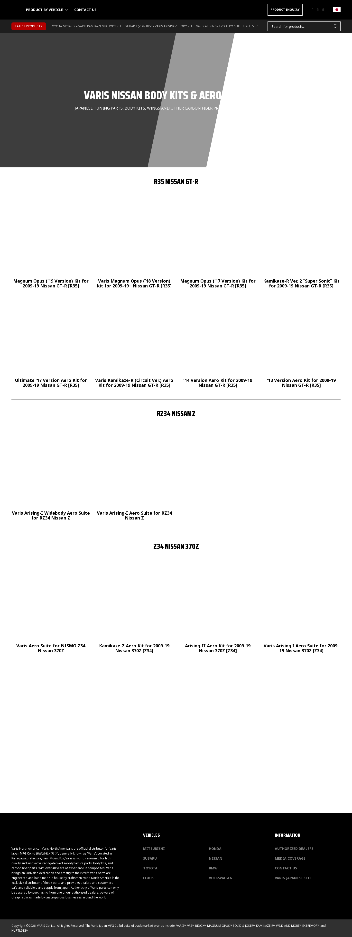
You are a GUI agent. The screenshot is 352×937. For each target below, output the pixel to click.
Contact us (85, 9)
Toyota (150, 868)
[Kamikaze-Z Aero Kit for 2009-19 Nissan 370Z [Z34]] (134, 607)
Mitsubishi (154, 848)
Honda (215, 848)
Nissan (215, 858)
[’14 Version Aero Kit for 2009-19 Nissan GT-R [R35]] (217, 342)
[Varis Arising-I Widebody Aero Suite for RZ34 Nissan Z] (50, 475)
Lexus (148, 878)
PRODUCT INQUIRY (285, 10)
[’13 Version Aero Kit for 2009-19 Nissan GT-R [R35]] (301, 342)
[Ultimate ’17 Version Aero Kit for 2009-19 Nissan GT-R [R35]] (50, 342)
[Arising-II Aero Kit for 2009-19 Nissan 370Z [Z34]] (217, 607)
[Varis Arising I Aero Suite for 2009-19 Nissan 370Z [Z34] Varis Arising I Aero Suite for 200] (301, 607)
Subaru (150, 858)
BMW (213, 868)
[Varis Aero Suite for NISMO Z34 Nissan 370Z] (50, 607)
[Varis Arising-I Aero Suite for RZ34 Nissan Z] (134, 475)
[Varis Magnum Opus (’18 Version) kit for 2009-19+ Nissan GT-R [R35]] (134, 243)
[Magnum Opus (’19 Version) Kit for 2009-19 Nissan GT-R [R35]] (50, 243)
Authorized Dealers (294, 848)
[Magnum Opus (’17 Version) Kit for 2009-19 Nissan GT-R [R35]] (217, 243)
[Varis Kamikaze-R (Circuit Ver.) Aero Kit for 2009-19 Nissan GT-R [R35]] (134, 342)
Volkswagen (220, 878)
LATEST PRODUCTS (28, 26)
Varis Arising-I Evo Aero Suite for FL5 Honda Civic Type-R (240, 26)
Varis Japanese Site (293, 878)
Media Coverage (290, 858)
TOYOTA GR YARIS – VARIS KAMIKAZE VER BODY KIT (85, 26)
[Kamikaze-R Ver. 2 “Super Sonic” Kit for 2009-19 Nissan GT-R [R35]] (301, 243)
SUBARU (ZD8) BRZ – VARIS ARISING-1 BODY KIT (158, 26)
